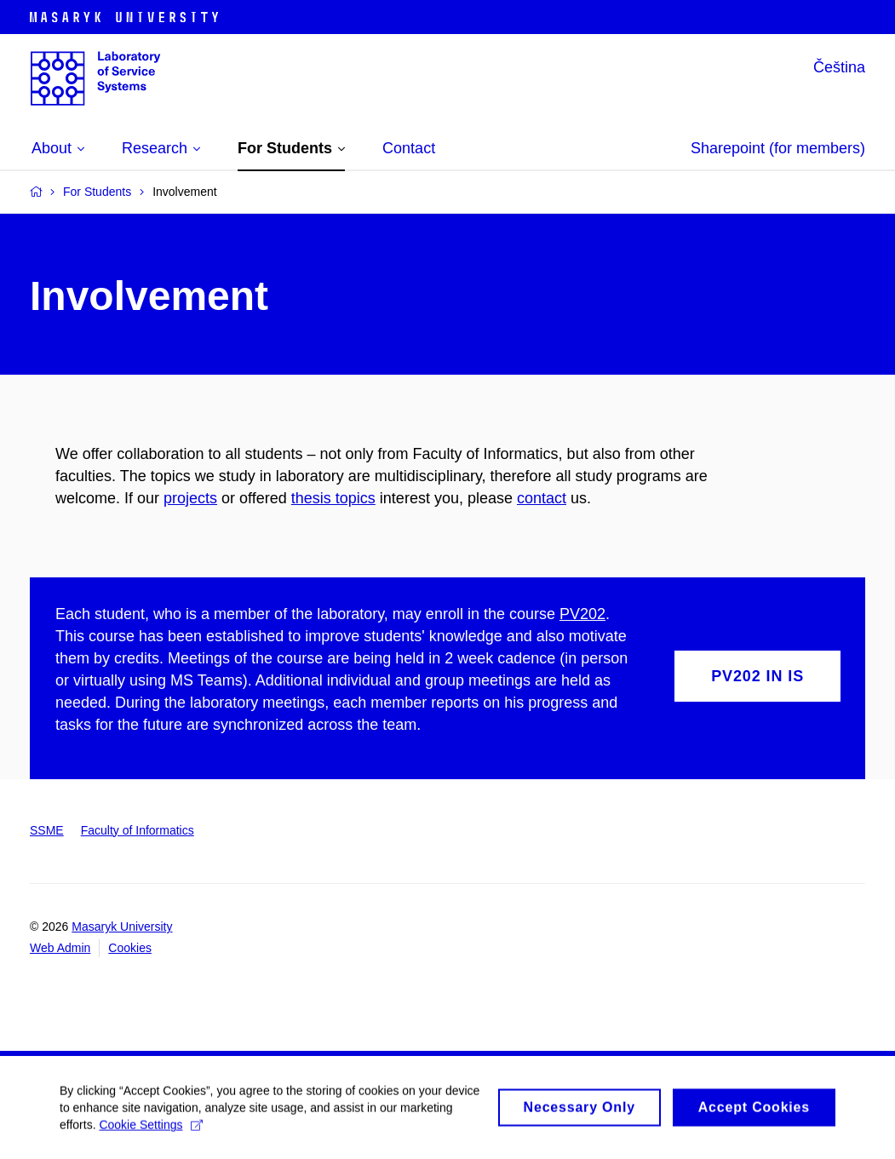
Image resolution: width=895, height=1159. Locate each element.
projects (190, 498)
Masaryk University (122, 926)
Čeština (839, 67)
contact (541, 498)
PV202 (582, 614)
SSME (47, 830)
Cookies (130, 948)
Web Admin (60, 948)
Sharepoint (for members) (778, 148)
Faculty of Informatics (137, 830)
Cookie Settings (150, 1132)
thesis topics (333, 498)
